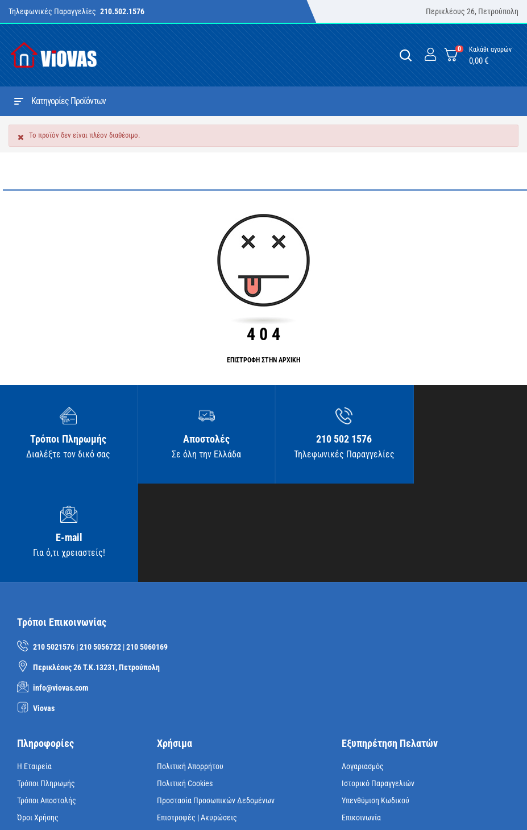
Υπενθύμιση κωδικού (375, 702)
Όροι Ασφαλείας (43, 736)
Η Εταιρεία (34, 668)
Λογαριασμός (363, 668)
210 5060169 (147, 549)
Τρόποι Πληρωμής (46, 685)
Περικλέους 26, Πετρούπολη (472, 11)
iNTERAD (180, 804)
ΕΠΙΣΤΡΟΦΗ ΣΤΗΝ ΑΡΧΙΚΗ (263, 360)
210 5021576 (53, 549)
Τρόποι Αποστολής (46, 702)
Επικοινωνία (361, 719)
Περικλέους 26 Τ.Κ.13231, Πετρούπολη (96, 569)
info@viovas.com (60, 589)
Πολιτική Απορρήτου (190, 668)
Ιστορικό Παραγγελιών (378, 685)
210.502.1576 (122, 11)
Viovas (44, 610)
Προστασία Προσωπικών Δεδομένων (216, 702)
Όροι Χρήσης (38, 719)
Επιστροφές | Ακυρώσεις (197, 719)
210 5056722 (100, 549)
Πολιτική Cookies (185, 685)
